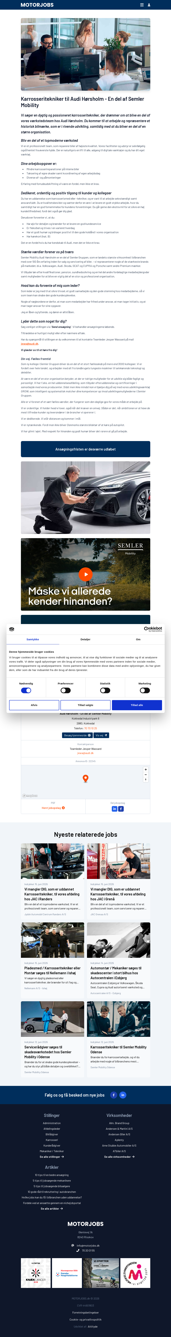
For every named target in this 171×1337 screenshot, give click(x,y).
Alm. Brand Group (119, 1123)
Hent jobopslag (53, 807)
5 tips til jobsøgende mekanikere (52, 1180)
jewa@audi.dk (29, 343)
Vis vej (101, 735)
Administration (52, 1123)
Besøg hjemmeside (77, 735)
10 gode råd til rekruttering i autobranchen (52, 1191)
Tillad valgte (85, 705)
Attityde (93, 1326)
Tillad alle (137, 705)
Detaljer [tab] (86, 639)
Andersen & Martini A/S (119, 1128)
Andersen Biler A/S (119, 1134)
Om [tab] (138, 639)
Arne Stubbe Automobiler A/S (119, 1145)
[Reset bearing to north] (145, 779)
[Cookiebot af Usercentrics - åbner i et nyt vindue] (146, 629)
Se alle (52, 1156)
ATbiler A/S (119, 1151)
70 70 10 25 (90, 728)
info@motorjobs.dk (88, 1245)
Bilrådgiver (52, 1134)
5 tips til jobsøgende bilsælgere (52, 1186)
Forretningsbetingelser (85, 1312)
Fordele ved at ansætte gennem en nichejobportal (52, 1203)
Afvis (34, 705)
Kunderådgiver (51, 1145)
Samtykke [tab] (33, 639)
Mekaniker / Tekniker (52, 1151)
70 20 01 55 (88, 1250)
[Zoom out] (145, 774)
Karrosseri (52, 1139)
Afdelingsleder (52, 1128)
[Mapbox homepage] (30, 796)
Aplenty (119, 1139)
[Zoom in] (145, 769)
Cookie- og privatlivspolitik (86, 1319)
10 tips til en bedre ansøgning (52, 1174)
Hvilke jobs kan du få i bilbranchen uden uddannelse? (52, 1197)
